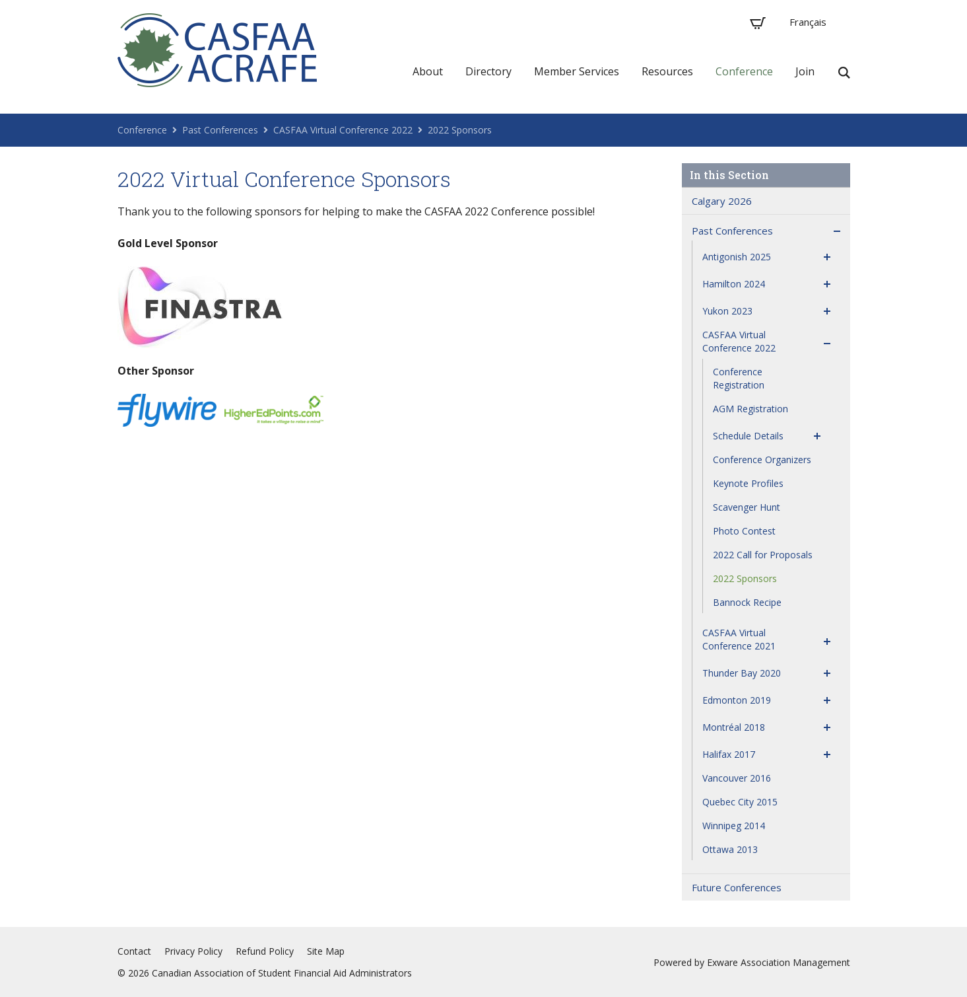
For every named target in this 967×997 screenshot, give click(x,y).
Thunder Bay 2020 (741, 673)
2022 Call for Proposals (763, 554)
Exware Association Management (778, 962)
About (428, 71)
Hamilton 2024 (733, 283)
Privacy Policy (193, 951)
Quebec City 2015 (740, 801)
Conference (744, 71)
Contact (134, 951)
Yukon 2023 (727, 311)
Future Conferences (737, 887)
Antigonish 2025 (736, 256)
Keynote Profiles (748, 483)
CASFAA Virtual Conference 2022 (343, 130)
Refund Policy (265, 951)
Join (805, 71)
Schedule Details (748, 435)
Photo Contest (744, 531)
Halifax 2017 (728, 754)
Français (807, 21)
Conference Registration (738, 378)
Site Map (326, 951)
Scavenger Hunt (746, 507)
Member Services (576, 71)
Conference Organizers (762, 459)
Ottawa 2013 (730, 849)
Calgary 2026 (722, 200)
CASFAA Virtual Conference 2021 (739, 639)
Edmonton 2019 (736, 700)
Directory (488, 71)
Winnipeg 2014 (733, 825)
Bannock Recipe (747, 602)
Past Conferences (220, 130)
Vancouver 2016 (736, 778)
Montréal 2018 (733, 727)
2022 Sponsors (460, 130)
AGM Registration (750, 408)
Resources (667, 71)
